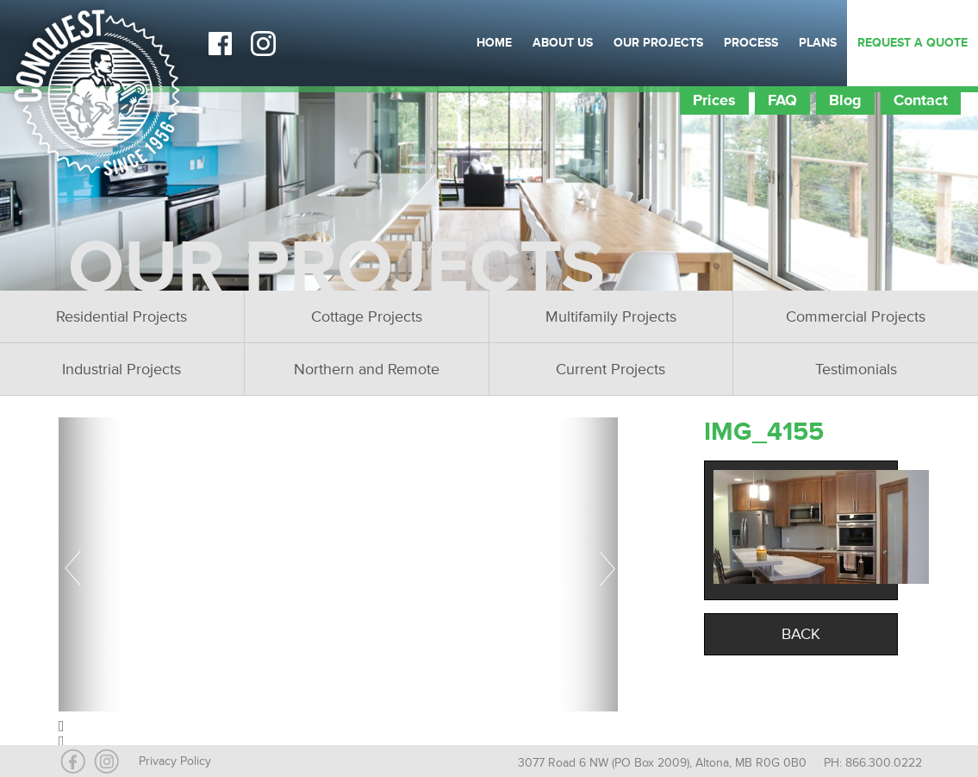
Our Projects (658, 42)
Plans (818, 42)
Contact (921, 100)
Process (751, 42)
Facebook (219, 43)
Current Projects (610, 369)
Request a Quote (912, 42)
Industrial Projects (121, 369)
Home (494, 42)
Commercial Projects (855, 316)
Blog (845, 100)
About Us (563, 42)
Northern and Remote (366, 369)
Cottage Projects (366, 316)
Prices (714, 100)
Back (801, 633)
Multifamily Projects (610, 316)
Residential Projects (121, 316)
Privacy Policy (175, 761)
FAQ (782, 100)
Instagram (262, 43)
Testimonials (856, 369)
